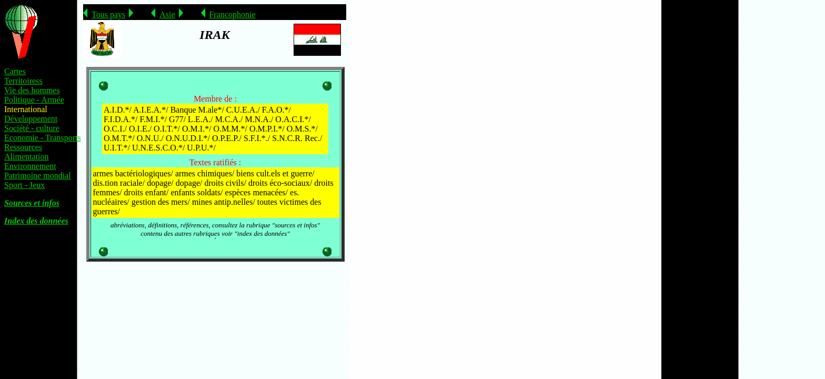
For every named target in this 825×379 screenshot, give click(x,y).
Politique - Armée (34, 99)
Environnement (30, 166)
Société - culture (31, 128)
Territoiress (23, 80)
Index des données (36, 220)
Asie (167, 14)
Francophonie (232, 14)
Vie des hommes (32, 90)
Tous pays (108, 14)
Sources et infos (31, 202)
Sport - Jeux (24, 185)
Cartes (15, 71)
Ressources (23, 147)
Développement (30, 118)
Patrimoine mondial (37, 175)
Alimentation (26, 156)
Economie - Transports (42, 137)
